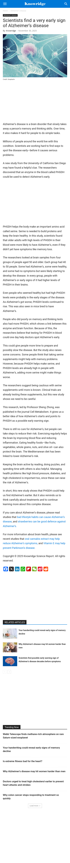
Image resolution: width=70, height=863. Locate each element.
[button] (4, 4)
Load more (35, 805)
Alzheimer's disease (18, 11)
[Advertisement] (24, 102)
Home (5, 11)
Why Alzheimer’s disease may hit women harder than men (34, 771)
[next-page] (9, 672)
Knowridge (11, 30)
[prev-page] (4, 672)
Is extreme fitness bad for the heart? (22, 761)
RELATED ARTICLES (15, 622)
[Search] (66, 4)
